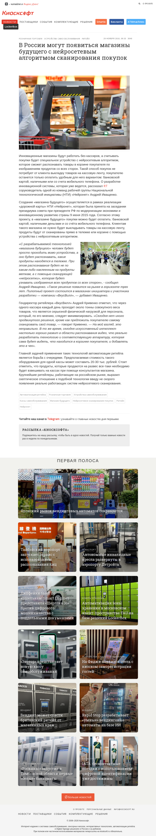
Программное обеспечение (38, 588)
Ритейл (86, 39)
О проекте (148, 3)
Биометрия (28, 544)
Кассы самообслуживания (33, 400)
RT (106, 186)
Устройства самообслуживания (62, 39)
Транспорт (89, 549)
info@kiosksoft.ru (124, 809)
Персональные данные (99, 809)
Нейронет (25, 406)
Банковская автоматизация (39, 763)
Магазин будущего (60, 400)
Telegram (53, 419)
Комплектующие (66, 21)
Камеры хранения (93, 598)
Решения (86, 21)
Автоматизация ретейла (33, 394)
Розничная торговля (31, 39)
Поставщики (29, 21)
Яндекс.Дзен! (30, 4)
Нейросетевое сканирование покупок (93, 400)
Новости (9, 21)
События (46, 21)
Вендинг (26, 506)
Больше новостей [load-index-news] (78, 797)
